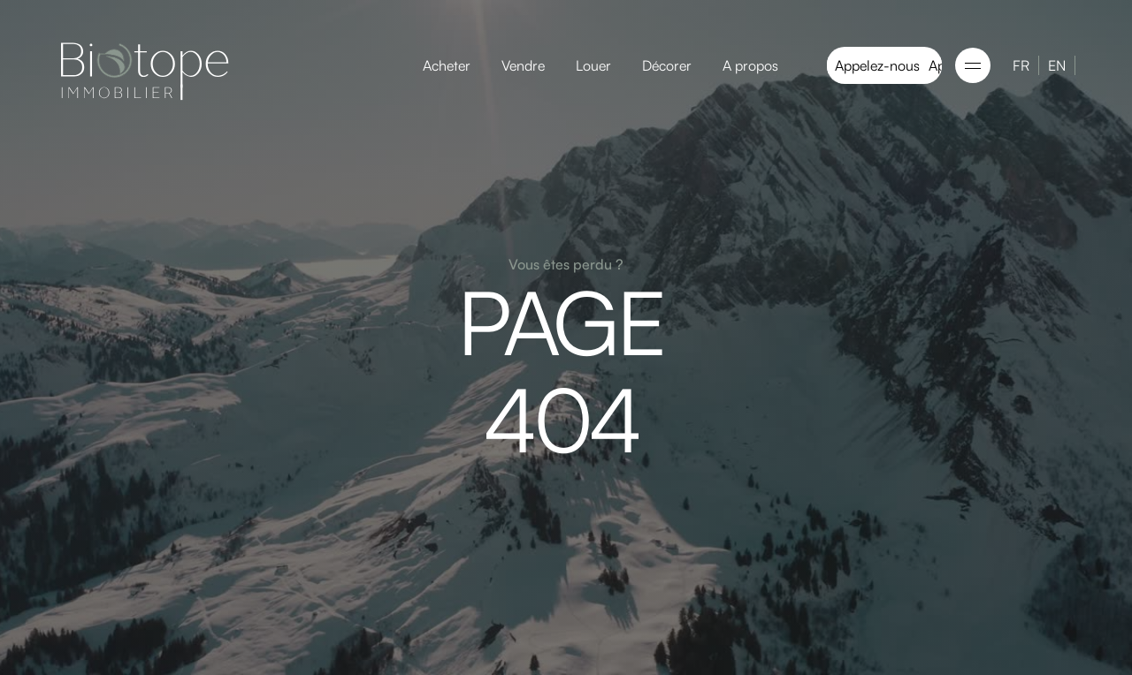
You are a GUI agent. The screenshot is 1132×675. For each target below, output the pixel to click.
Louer (593, 65)
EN (1057, 65)
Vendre (523, 65)
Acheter (446, 65)
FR (1021, 65)
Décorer (667, 65)
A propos (750, 65)
